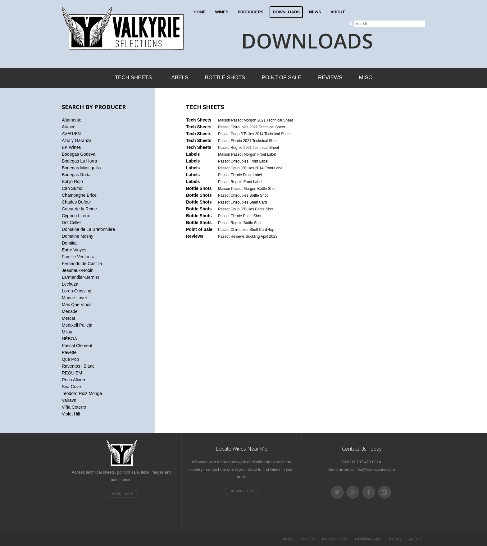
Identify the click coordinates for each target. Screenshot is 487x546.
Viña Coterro (74, 407)
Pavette (69, 352)
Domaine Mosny (77, 236)
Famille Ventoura (78, 256)
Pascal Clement (77, 345)
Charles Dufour (76, 202)
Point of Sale (281, 77)
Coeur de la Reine (79, 208)
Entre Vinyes (74, 249)
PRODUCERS (250, 12)
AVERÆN (71, 133)
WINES (222, 12)
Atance (68, 126)
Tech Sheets (133, 77)
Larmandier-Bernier (80, 277)
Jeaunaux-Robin (77, 270)
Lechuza (70, 284)
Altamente (71, 119)
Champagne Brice (79, 195)
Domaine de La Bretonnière (88, 229)
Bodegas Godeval (79, 154)
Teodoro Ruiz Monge (82, 393)
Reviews (330, 77)
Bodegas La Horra (79, 160)
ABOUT (337, 12)
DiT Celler (71, 222)
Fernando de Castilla (82, 263)
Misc (365, 77)
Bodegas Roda (76, 174)
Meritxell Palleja (77, 325)
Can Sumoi (72, 188)
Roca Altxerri (74, 379)
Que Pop (70, 359)
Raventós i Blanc (78, 366)
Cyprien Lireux (76, 215)
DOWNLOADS (286, 12)
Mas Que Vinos (76, 304)
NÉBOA (69, 338)
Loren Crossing (76, 290)
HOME (200, 12)
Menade (70, 311)
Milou (67, 331)
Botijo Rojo (72, 181)
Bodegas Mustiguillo (81, 167)
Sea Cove (71, 386)
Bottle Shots (225, 77)
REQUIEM (72, 372)
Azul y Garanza (77, 140)
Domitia (69, 243)
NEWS (315, 12)
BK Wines (71, 147)
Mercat (68, 318)
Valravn (69, 400)
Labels (178, 77)
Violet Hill (71, 413)
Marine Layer (74, 297)
